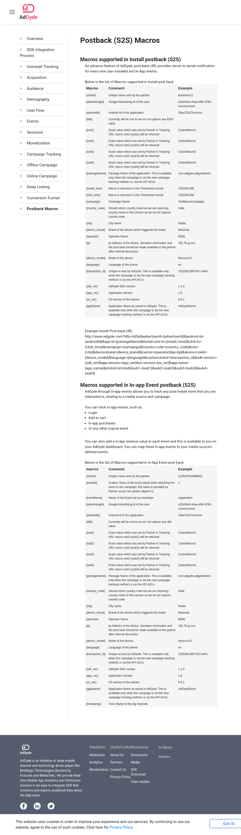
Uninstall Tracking (42, 66)
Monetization (38, 143)
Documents (139, 755)
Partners (116, 762)
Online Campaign (42, 176)
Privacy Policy (120, 777)
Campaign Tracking (44, 154)
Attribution (97, 755)
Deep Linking (38, 186)
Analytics (96, 762)
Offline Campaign (42, 165)
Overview (35, 38)
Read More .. (165, 756)
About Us (117, 755)
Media (135, 762)
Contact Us (118, 769)
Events (33, 121)
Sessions (35, 132)
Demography (38, 99)
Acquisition (37, 77)
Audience (35, 88)
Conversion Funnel (43, 198)
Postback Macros (42, 208)
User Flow (35, 110)
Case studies (140, 781)
